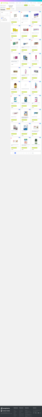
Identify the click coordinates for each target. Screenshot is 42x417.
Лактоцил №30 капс (24, 130)
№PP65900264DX (5, 412)
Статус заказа (21, 410)
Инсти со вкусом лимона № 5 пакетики (14, 33)
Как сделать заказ (21, 413)
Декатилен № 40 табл (34, 116)
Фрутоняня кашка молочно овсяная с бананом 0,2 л (26, 103)
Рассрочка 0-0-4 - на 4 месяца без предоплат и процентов (21, 0)
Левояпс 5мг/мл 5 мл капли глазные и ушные (15, 103)
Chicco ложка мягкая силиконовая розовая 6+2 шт (25, 75)
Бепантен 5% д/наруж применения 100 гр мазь (26, 47)
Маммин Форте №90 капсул (14, 130)
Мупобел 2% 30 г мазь (13, 116)
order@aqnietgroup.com (37, 410)
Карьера (15, 413)
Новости (15, 410)
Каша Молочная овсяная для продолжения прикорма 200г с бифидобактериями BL (25, 117)
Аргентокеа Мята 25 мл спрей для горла (36, 103)
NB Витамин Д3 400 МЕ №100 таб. (36, 144)
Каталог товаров (3, 5)
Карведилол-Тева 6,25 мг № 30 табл (14, 145)
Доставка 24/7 (21, 411)
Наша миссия (15, 414)
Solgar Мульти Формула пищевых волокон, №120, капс (15, 89)
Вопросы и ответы (21, 414)
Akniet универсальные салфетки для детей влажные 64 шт (35, 131)
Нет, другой (12, 8)
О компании (15, 411)
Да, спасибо (8, 8)
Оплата (20, 412)
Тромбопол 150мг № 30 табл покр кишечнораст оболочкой (15, 61)
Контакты (15, 412)
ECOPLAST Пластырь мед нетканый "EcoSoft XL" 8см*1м (26, 145)
